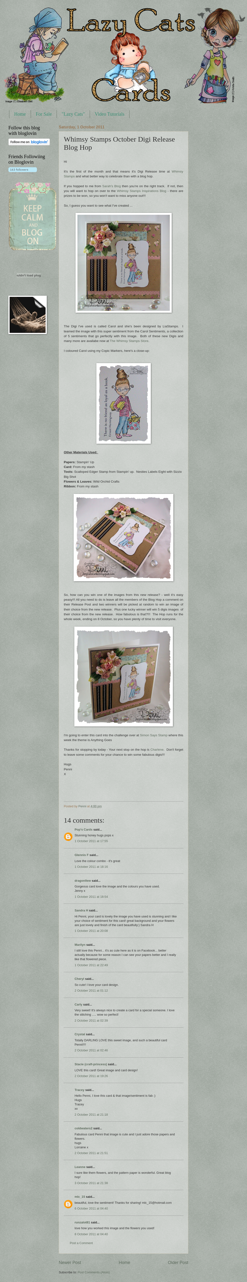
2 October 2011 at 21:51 (91, 1153)
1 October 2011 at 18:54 (91, 897)
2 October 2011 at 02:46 (91, 1050)
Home (20, 114)
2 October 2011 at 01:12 (91, 990)
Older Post (178, 1262)
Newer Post (70, 1262)
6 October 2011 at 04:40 (91, 1208)
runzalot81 (82, 1222)
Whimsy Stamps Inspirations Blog (141, 191)
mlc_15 (80, 1196)
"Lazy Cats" (73, 114)
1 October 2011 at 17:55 (91, 841)
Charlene (157, 749)
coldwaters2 (83, 1128)
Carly (78, 1004)
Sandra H (81, 910)
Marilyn (80, 945)
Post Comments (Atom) (94, 1272)
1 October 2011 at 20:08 (91, 931)
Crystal (80, 1034)
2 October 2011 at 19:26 (91, 1076)
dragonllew (83, 880)
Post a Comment (81, 1243)
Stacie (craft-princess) (91, 1064)
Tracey (79, 1090)
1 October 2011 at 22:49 (91, 965)
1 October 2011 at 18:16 (91, 867)
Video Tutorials (109, 114)
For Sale (44, 114)
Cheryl (79, 979)
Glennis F (82, 855)
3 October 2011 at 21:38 (91, 1183)
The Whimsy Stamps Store (129, 341)
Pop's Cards (84, 829)
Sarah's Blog (111, 186)
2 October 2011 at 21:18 (91, 1114)
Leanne (80, 1167)
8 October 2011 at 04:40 (91, 1234)
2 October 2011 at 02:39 (91, 1020)
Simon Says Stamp (154, 735)
